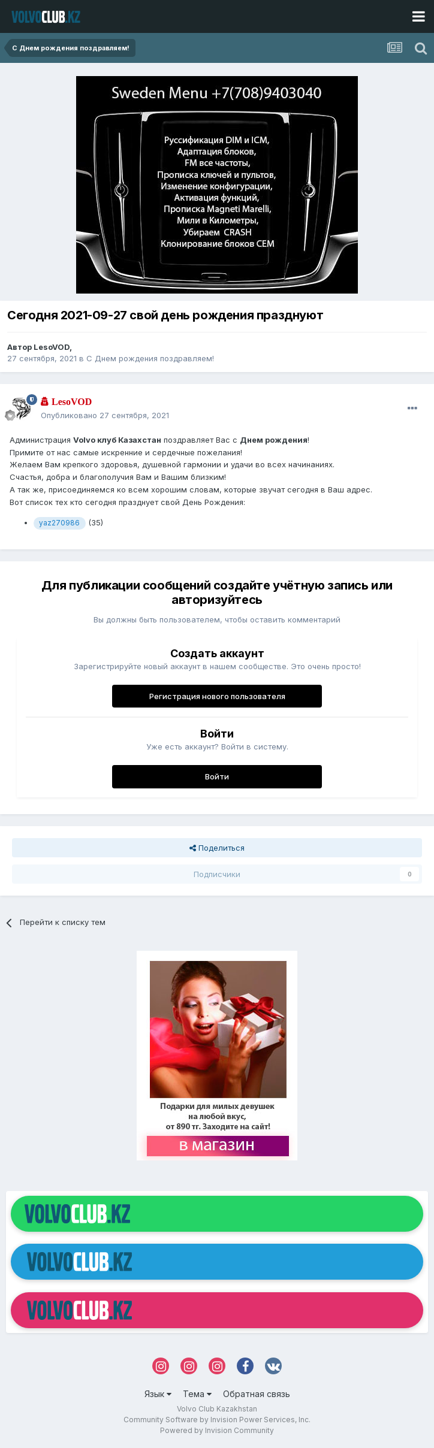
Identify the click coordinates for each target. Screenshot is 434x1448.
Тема (197, 1394)
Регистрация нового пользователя (217, 696)
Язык (157, 1394)
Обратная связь (256, 1394)
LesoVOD (52, 347)
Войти (217, 776)
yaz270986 (59, 523)
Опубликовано (105, 415)
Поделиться (217, 848)
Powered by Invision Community (217, 1430)
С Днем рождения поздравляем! (150, 358)
